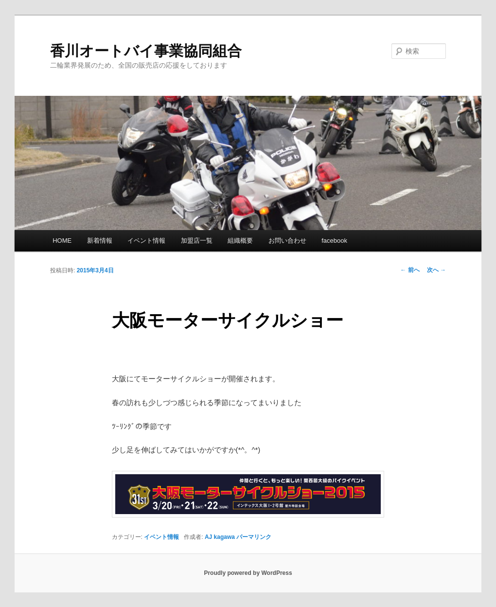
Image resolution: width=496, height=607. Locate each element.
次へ (436, 270)
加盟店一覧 (197, 240)
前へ (409, 270)
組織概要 (240, 240)
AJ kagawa (220, 537)
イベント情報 (146, 240)
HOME (62, 240)
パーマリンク (253, 537)
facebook (334, 240)
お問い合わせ (287, 240)
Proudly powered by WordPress (248, 573)
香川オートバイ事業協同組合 (146, 51)
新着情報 (99, 240)
